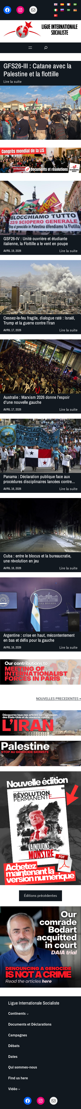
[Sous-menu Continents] (28, 1014)
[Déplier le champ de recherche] (45, 47)
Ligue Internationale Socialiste (33, 1003)
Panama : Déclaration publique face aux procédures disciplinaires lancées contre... (39, 479)
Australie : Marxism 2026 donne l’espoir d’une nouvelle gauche (36, 400)
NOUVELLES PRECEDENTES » (58, 698)
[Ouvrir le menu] (30, 47)
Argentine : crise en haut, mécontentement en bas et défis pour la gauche (39, 638)
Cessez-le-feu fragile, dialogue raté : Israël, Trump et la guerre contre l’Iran (39, 320)
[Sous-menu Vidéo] (19, 1089)
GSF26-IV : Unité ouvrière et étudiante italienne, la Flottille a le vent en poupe (35, 241)
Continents (17, 1013)
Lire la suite (12, 82)
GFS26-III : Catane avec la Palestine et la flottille (37, 70)
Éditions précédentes (40, 895)
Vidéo (12, 1089)
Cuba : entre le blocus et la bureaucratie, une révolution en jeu (37, 558)
